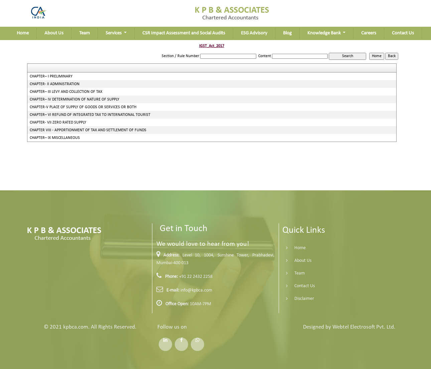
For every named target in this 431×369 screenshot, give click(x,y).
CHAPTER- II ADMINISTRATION (55, 84)
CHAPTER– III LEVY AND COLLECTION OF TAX (66, 92)
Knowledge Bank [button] (324, 33)
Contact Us (403, 33)
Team (84, 33)
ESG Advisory (254, 33)
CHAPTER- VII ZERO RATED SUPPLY (58, 123)
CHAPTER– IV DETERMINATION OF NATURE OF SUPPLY (74, 100)
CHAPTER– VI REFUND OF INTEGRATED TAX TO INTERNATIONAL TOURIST (90, 115)
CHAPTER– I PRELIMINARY (51, 76)
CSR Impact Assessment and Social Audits (183, 33)
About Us (53, 33)
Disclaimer (294, 298)
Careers (368, 33)
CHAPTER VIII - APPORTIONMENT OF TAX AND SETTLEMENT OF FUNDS (88, 130)
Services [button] (114, 33)
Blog (287, 33)
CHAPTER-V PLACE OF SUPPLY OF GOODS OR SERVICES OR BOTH (83, 107)
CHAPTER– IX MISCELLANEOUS (55, 138)
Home (23, 33)
